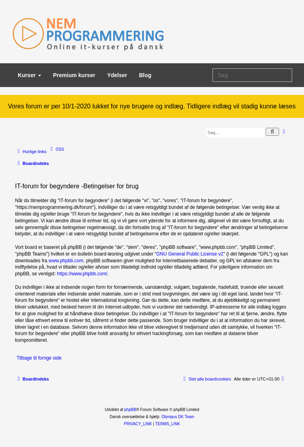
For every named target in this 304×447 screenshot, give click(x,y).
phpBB (130, 409)
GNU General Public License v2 (189, 254)
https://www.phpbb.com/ (82, 274)
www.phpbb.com (66, 260)
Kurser (29, 75)
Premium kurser (74, 75)
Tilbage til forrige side (39, 358)
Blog (145, 75)
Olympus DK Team (178, 417)
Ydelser (117, 75)
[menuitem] (56, 149)
